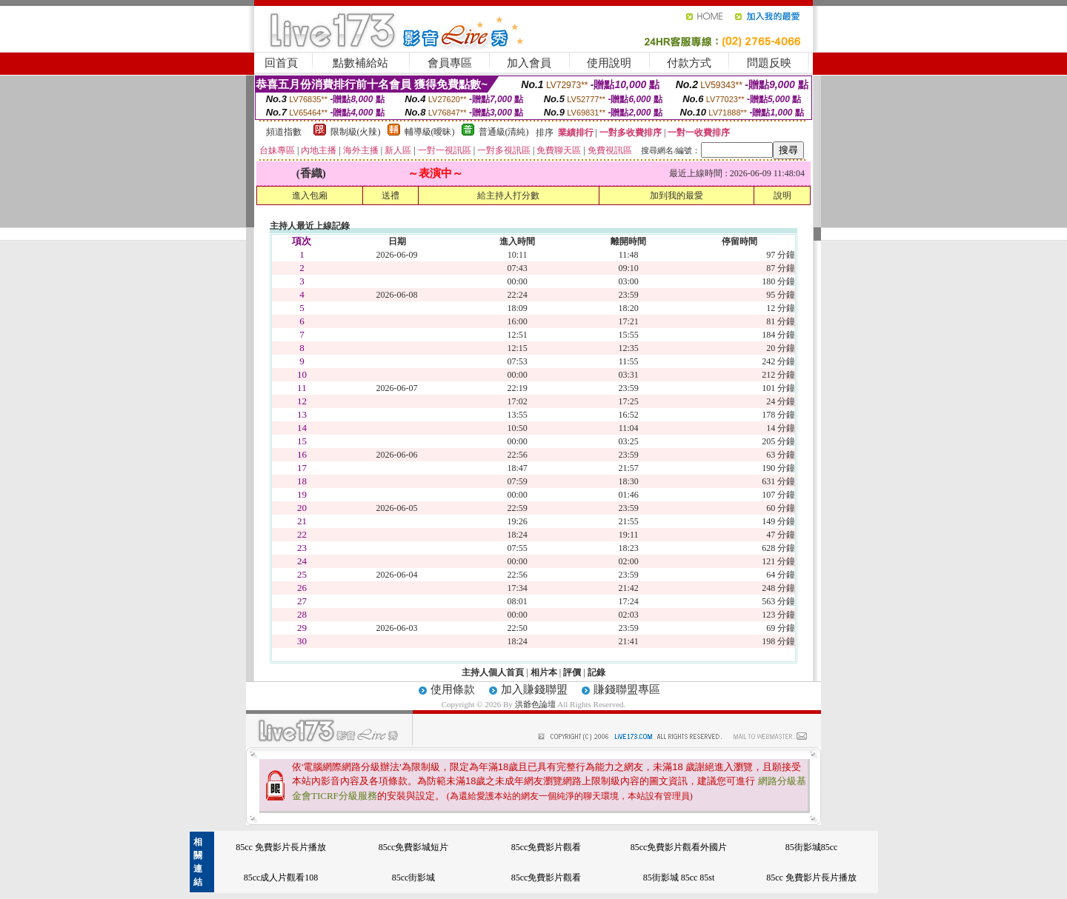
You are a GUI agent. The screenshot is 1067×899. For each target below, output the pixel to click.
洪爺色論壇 (536, 704)
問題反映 (769, 63)
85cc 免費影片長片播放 (281, 847)
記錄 (596, 672)
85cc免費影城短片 (414, 847)
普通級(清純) (504, 132)
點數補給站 (360, 63)
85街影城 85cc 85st (679, 877)
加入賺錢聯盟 (534, 689)
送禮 (390, 195)
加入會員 (529, 63)
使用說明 (609, 63)
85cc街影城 (414, 877)
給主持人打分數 (508, 195)
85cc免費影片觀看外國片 (679, 847)
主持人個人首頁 (493, 672)
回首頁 (281, 63)
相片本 (544, 672)
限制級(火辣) (355, 132)
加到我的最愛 (676, 195)
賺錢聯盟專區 (627, 689)
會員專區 (450, 63)
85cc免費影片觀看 (546, 847)
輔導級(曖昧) (430, 132)
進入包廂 (310, 195)
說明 (782, 195)
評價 (572, 672)
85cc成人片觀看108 (281, 877)
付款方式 (689, 63)
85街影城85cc (811, 847)
